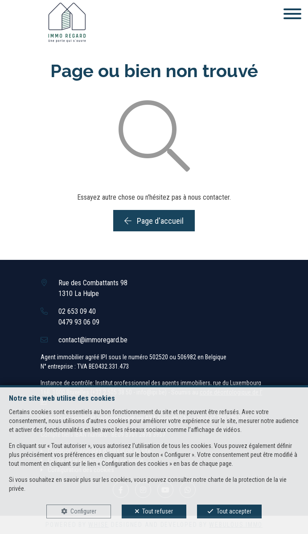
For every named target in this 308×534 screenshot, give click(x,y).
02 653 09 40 (77, 311)
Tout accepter (234, 511)
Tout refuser (157, 511)
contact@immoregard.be (92, 340)
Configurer (83, 511)
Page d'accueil (154, 221)
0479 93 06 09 (78, 322)
